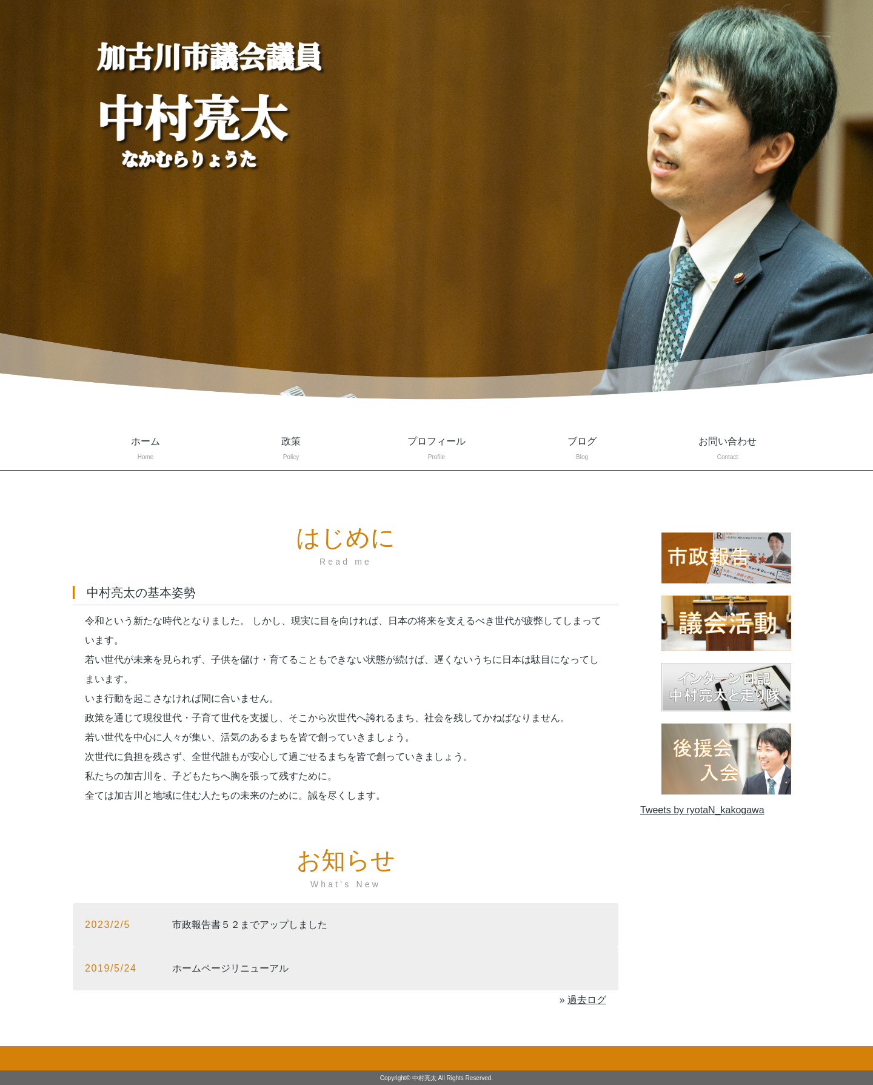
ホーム (145, 449)
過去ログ (586, 1000)
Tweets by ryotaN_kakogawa (702, 810)
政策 (291, 449)
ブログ (582, 449)
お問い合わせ (727, 449)
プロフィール (436, 449)
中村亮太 (424, 1078)
